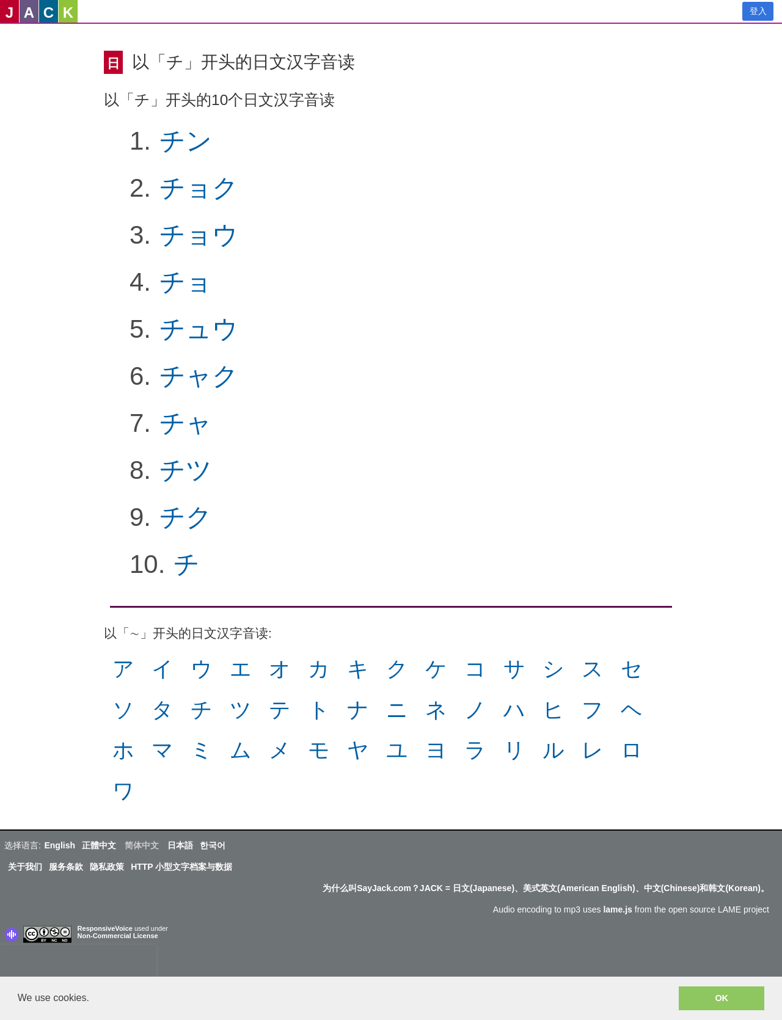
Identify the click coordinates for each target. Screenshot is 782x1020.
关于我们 (25, 867)
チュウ (198, 329)
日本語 (180, 845)
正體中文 (99, 845)
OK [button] (721, 998)
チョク (198, 187)
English (59, 845)
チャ (185, 423)
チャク (198, 376)
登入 (758, 11)
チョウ (198, 234)
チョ (185, 282)
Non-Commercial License (118, 935)
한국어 (212, 845)
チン (185, 140)
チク (185, 517)
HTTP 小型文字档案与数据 (181, 867)
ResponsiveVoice (105, 928)
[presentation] (78, 963)
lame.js (617, 909)
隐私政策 (107, 867)
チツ (185, 470)
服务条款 (66, 867)
